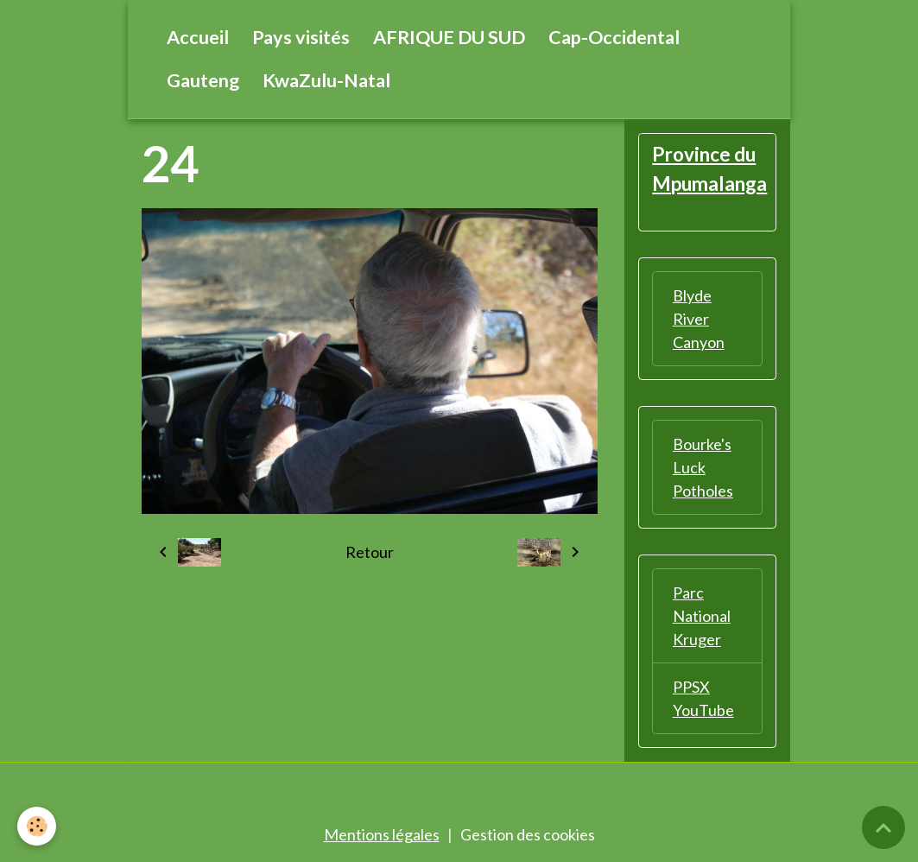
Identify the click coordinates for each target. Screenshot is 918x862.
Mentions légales (382, 834)
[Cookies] (36, 826)
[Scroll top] (883, 827)
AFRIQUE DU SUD (449, 37)
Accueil (198, 37)
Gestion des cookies (527, 834)
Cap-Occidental (614, 37)
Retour (369, 551)
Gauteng (203, 80)
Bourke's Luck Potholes (703, 467)
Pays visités (301, 37)
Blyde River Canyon (699, 319)
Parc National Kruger (702, 616)
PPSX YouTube (703, 698)
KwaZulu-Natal (326, 80)
